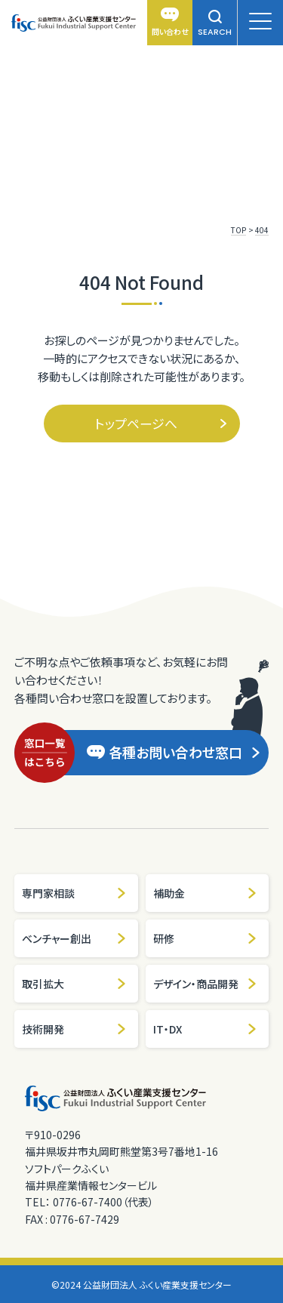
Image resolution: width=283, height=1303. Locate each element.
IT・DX (205, 1029)
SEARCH (215, 24)
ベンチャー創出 (74, 938)
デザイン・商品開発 (205, 983)
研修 (205, 938)
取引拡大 (74, 983)
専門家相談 (74, 893)
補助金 (205, 893)
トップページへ (161, 423)
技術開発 (74, 1029)
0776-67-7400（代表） (103, 1201)
